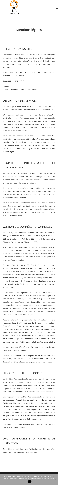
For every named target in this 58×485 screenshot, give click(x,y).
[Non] (55, 479)
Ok (29, 482)
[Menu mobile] (57, 8)
